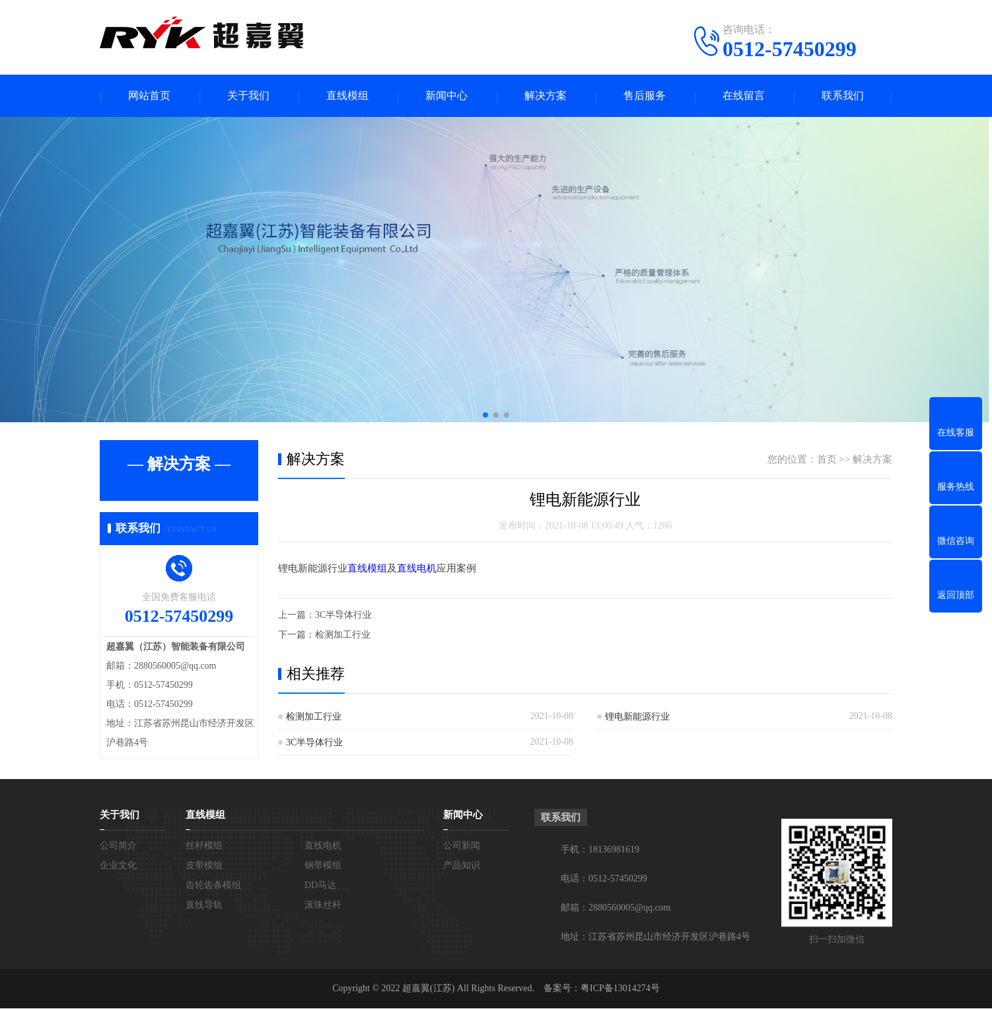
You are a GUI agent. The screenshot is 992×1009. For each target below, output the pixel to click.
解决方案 (545, 96)
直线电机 (417, 569)
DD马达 (320, 886)
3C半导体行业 (343, 615)
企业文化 (118, 866)
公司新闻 (461, 846)
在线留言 (744, 96)
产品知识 (461, 866)
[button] (485, 415)
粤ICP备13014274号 (620, 989)
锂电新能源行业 (637, 717)
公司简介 (118, 846)
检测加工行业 (343, 635)
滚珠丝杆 (322, 906)
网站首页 (149, 96)
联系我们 (843, 96)
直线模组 (347, 96)
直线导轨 (204, 906)
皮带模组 (204, 866)
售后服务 (644, 96)
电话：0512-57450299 (604, 879)
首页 (827, 460)
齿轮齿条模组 (213, 886)
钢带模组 (322, 866)
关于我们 (248, 96)
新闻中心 (446, 96)
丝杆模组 (204, 846)
